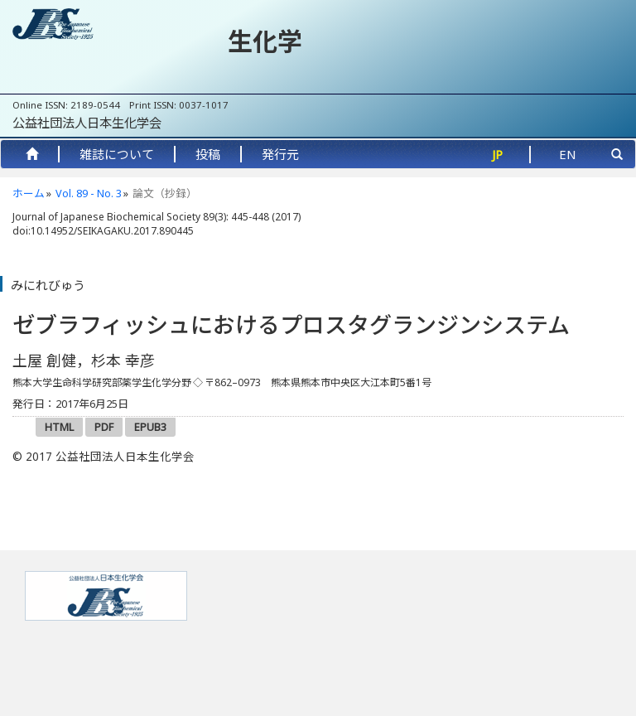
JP (497, 154)
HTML (59, 426)
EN (567, 154)
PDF (103, 426)
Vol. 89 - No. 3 (88, 193)
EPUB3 (150, 426)
